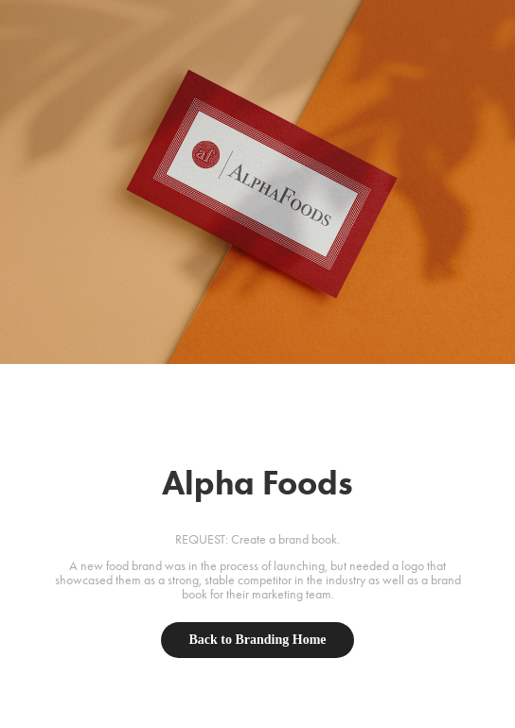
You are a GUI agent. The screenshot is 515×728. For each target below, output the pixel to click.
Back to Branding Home (257, 640)
